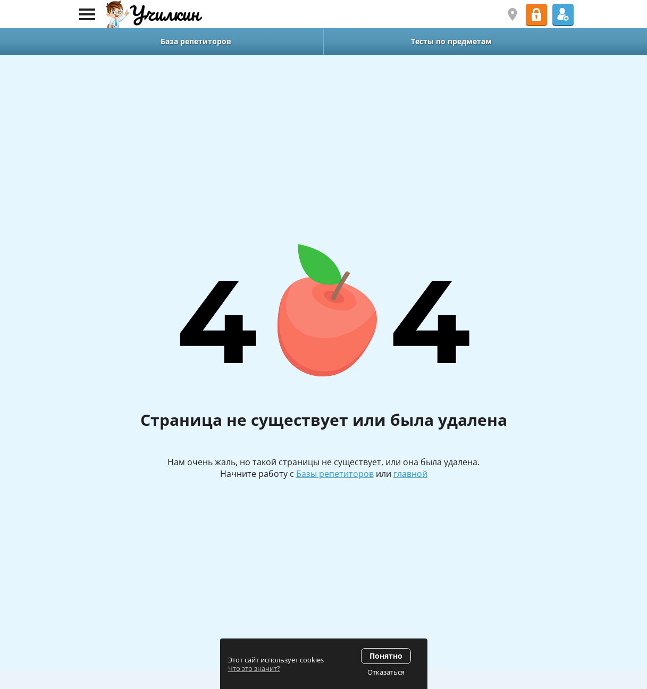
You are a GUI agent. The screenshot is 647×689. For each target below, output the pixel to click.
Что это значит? (254, 668)
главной (410, 474)
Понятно (385, 656)
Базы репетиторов (335, 474)
